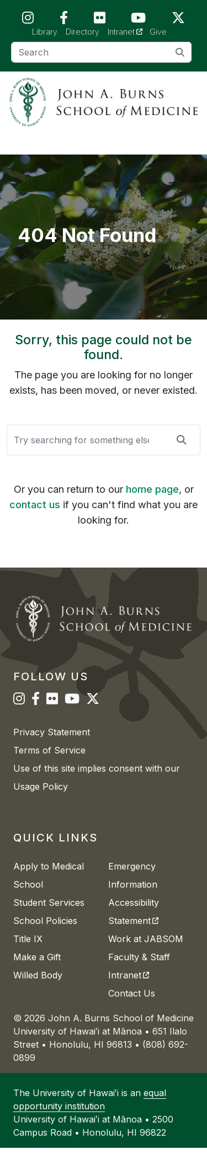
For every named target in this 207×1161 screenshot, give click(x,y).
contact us (34, 518)
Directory (82, 31)
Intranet (129, 31)
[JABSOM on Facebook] (64, 20)
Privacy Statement (51, 745)
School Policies (45, 933)
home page (152, 502)
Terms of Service (49, 763)
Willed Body (37, 988)
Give (158, 31)
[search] (180, 52)
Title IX (28, 952)
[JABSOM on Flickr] (99, 20)
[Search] (101, 52)
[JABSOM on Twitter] (178, 20)
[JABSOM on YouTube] (138, 20)
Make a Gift (37, 970)
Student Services (48, 915)
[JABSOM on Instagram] (28, 20)
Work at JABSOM (145, 952)
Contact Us (131, 1006)
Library (44, 31)
